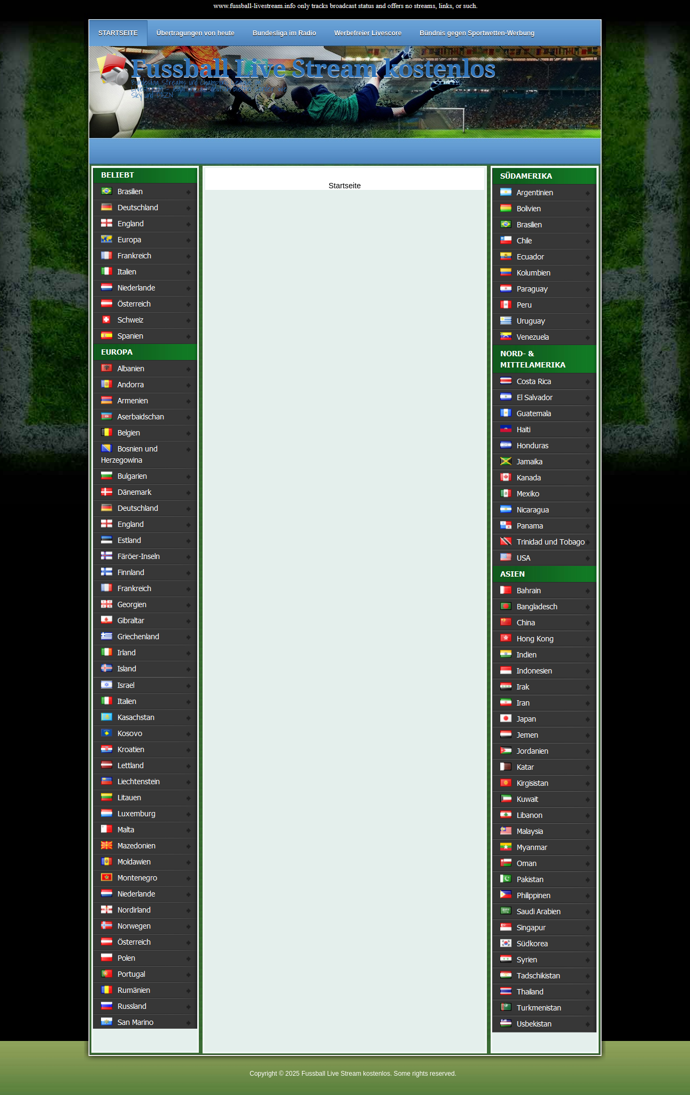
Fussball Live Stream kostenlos (313, 69)
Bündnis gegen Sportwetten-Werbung (477, 33)
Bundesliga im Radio (284, 33)
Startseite (345, 185)
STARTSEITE (118, 33)
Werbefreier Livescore (367, 33)
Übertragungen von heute (196, 33)
